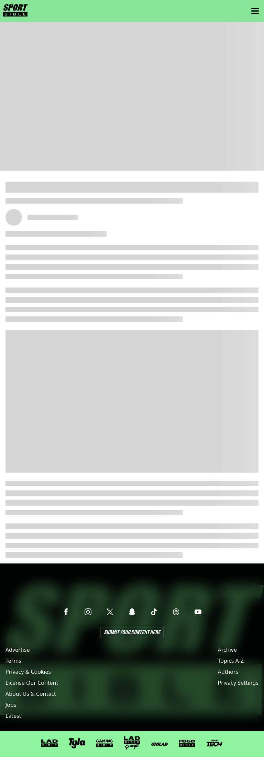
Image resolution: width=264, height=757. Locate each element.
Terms (13, 660)
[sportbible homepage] (15, 11)
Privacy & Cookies (28, 671)
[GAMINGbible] (104, 743)
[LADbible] (49, 743)
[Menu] (255, 11)
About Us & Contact (31, 693)
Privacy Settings (238, 682)
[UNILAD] (159, 744)
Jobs (11, 705)
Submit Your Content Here (132, 632)
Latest (13, 716)
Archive (227, 649)
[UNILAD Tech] (214, 743)
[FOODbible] (187, 743)
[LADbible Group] (132, 743)
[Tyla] (77, 743)
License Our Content (32, 682)
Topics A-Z (231, 660)
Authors (228, 671)
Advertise (18, 649)
